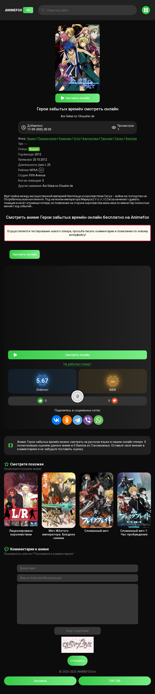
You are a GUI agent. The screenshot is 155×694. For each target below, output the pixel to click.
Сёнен (119, 138)
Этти (76, 138)
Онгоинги (40, 685)
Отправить (77, 665)
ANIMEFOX (19, 10)
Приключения (47, 138)
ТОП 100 (114, 685)
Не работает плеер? (77, 361)
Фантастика (90, 138)
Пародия (106, 138)
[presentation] (9, 503)
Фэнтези (131, 138)
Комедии (65, 138)
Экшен (31, 138)
